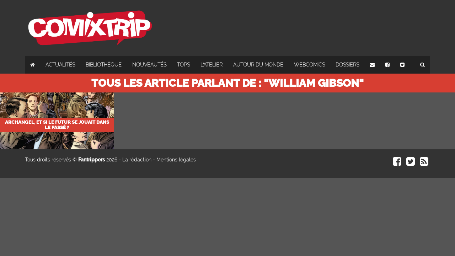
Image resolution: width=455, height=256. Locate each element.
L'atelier (211, 65)
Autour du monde (258, 65)
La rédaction (136, 159)
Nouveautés (149, 65)
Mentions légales (176, 159)
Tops (183, 65)
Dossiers (347, 65)
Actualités (60, 65)
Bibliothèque (104, 65)
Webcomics (309, 65)
